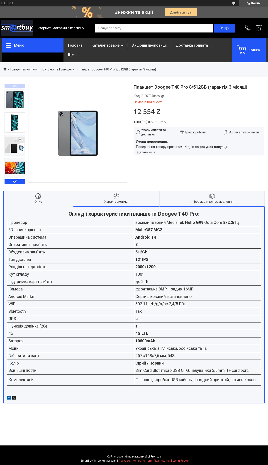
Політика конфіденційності (171, 460)
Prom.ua (156, 456)
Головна (75, 45)
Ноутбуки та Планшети (57, 69)
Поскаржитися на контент (135, 460)
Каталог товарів (106, 45)
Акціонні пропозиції (149, 45)
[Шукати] (224, 28)
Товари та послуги (23, 69)
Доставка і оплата (192, 45)
